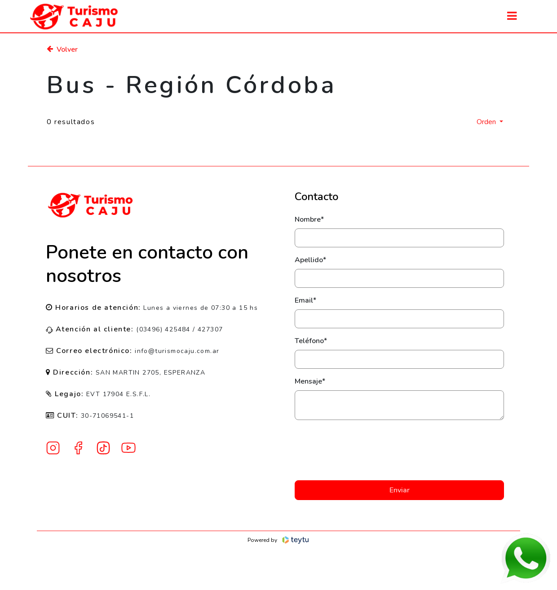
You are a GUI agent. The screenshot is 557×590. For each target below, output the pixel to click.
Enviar (399, 490)
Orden (487, 122)
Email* (305, 300)
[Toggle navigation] (512, 16)
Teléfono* (311, 341)
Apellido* (310, 260)
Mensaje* (310, 381)
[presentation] (399, 450)
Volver (62, 49)
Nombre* (309, 219)
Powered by (279, 540)
